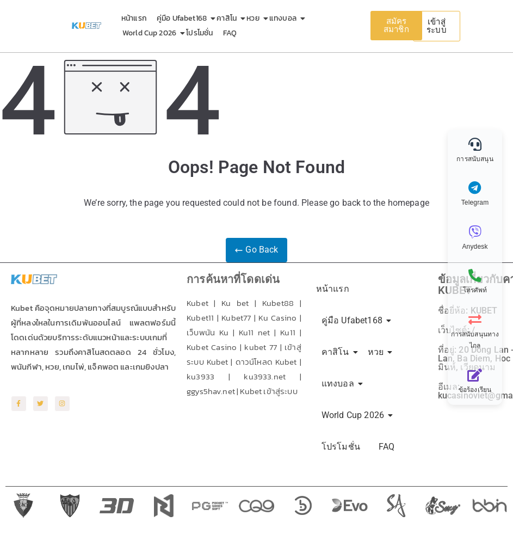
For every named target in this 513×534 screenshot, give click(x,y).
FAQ (230, 33)
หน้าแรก (134, 18)
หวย (254, 18)
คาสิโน (228, 18)
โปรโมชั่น (199, 33)
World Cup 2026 (151, 33)
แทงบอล (284, 18)
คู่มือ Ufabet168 (184, 18)
